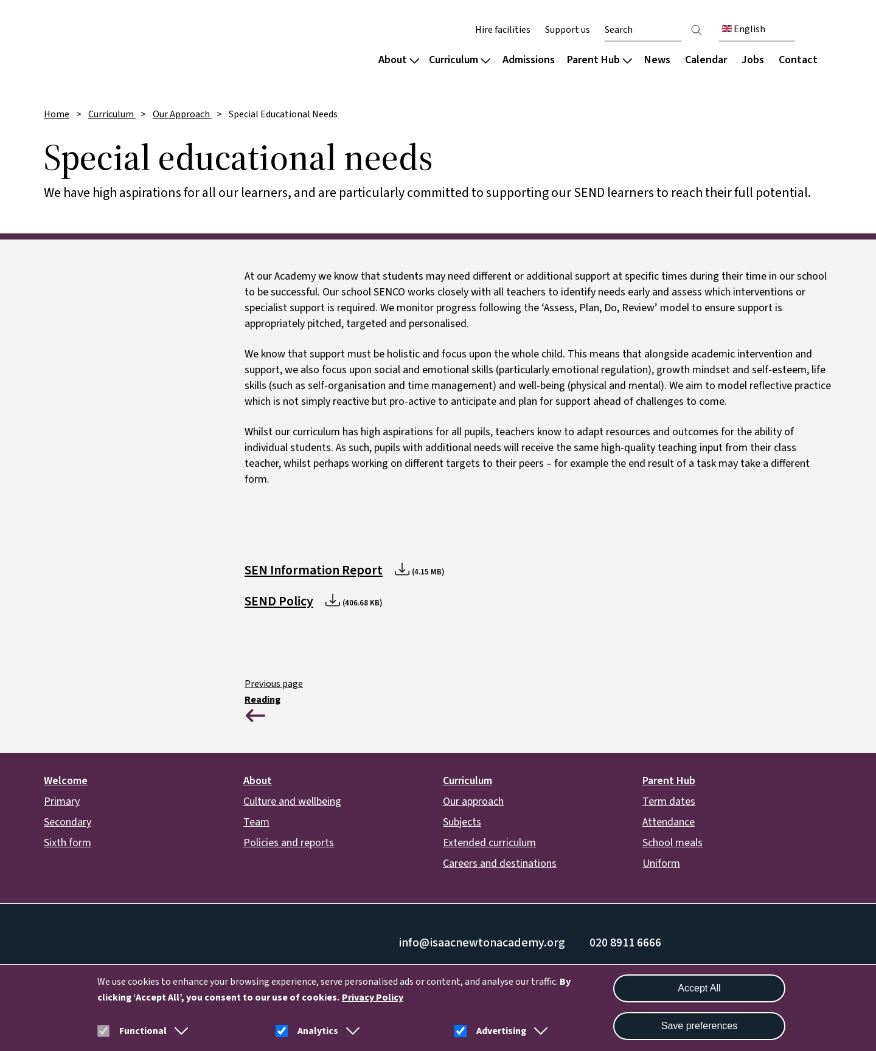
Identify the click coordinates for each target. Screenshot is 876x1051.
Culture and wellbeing (292, 801)
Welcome (66, 780)
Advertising (501, 1031)
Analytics (317, 1031)
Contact (798, 59)
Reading (262, 699)
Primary (62, 801)
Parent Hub (599, 59)
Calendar (706, 59)
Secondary (67, 822)
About (398, 59)
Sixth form (67, 842)
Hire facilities (502, 29)
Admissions (528, 59)
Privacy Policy (372, 997)
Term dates (668, 801)
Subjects (462, 822)
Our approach (473, 801)
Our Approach (182, 114)
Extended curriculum (489, 842)
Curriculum (459, 59)
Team (256, 822)
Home (56, 114)
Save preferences (699, 1026)
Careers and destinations (500, 863)
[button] (179, 1031)
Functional (143, 1031)
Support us (567, 29)
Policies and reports (288, 842)
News (657, 59)
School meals (672, 842)
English (743, 29)
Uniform (661, 863)
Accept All (699, 988)
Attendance (668, 822)
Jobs (753, 59)
